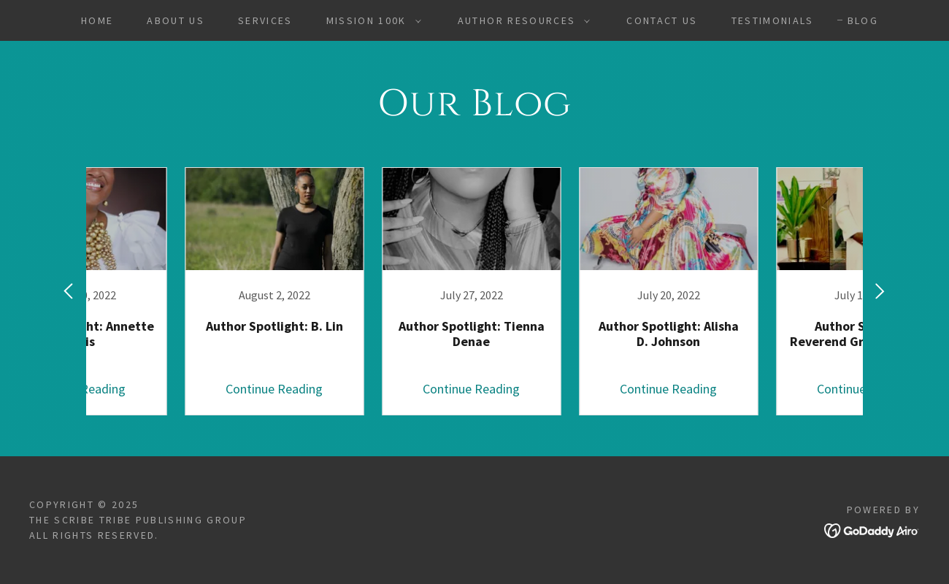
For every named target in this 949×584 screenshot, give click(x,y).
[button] (370, 20)
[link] (178, 291)
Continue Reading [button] (179, 388)
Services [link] (265, 20)
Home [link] (97, 20)
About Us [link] (175, 20)
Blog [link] (863, 20)
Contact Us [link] (661, 20)
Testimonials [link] (772, 20)
